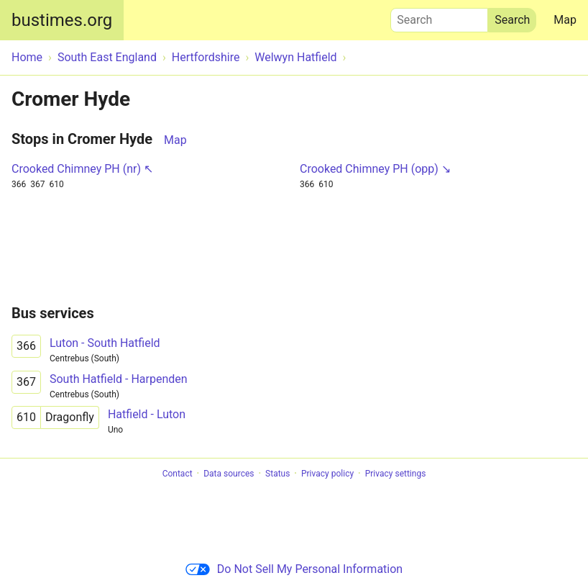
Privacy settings (395, 474)
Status (277, 474)
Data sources (228, 474)
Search (439, 16)
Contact (177, 474)
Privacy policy (327, 474)
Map (564, 20)
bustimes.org (62, 20)
